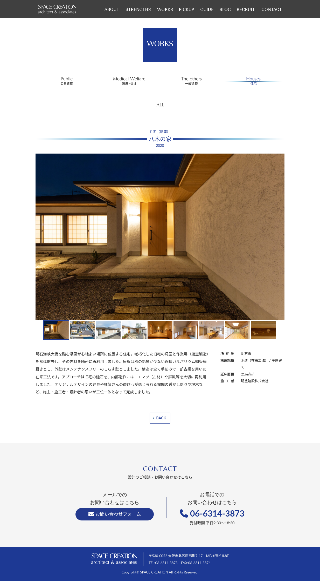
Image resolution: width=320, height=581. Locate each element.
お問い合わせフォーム (114, 514)
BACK (161, 418)
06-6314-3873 (212, 513)
